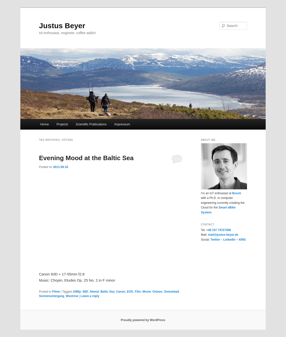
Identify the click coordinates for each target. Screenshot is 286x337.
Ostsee (157, 291)
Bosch (236, 193)
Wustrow (72, 296)
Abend (94, 291)
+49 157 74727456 (218, 230)
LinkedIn (229, 239)
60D (85, 291)
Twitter (215, 239)
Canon (120, 291)
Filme (56, 291)
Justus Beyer (62, 26)
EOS (130, 291)
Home (44, 124)
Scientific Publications (91, 124)
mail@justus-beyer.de (223, 234)
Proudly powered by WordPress (143, 320)
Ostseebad (171, 291)
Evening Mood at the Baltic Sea (86, 158)
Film (138, 291)
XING (242, 239)
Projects (62, 124)
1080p (77, 291)
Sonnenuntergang (51, 296)
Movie (147, 291)
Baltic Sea (107, 291)
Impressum (122, 124)
